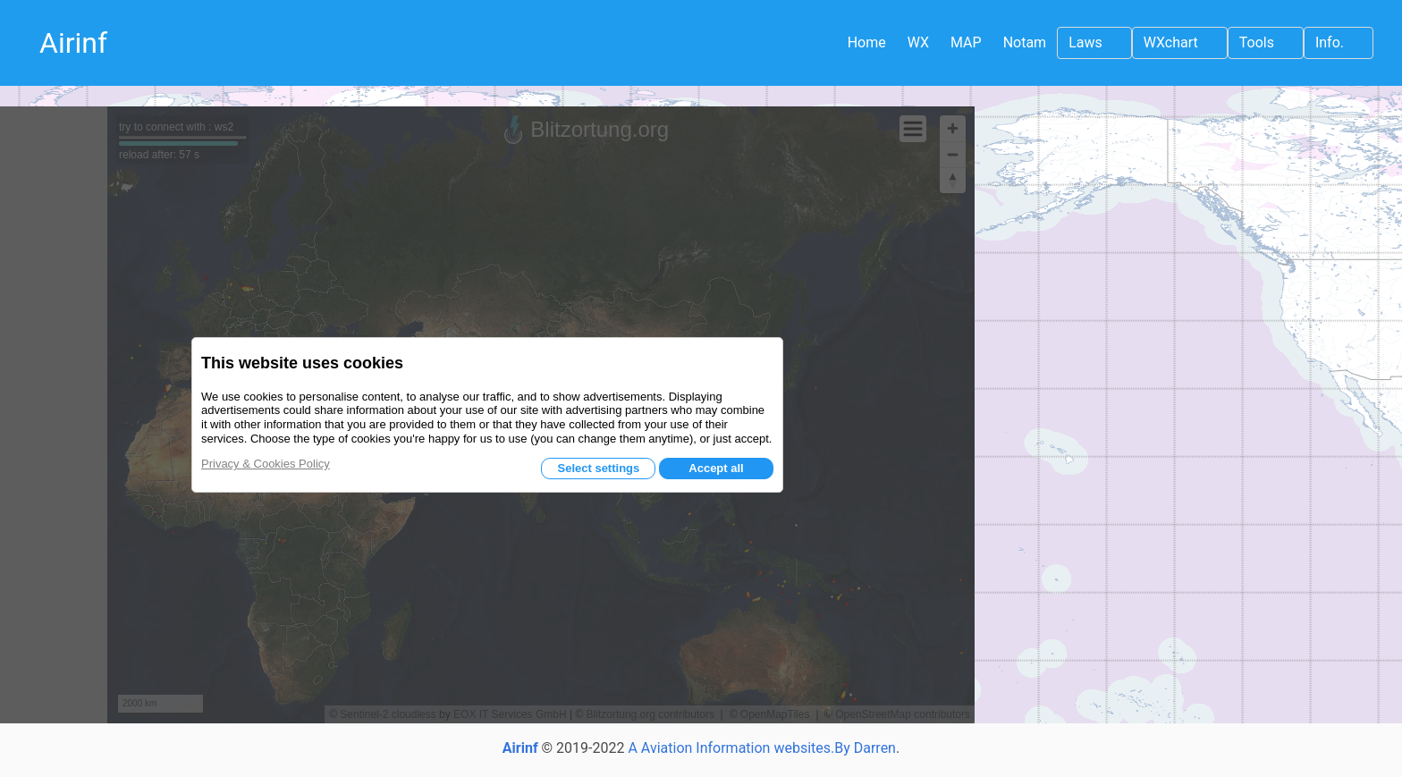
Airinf (73, 43)
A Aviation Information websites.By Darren (762, 747)
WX (918, 42)
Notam (1025, 42)
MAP (966, 42)
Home (867, 42)
